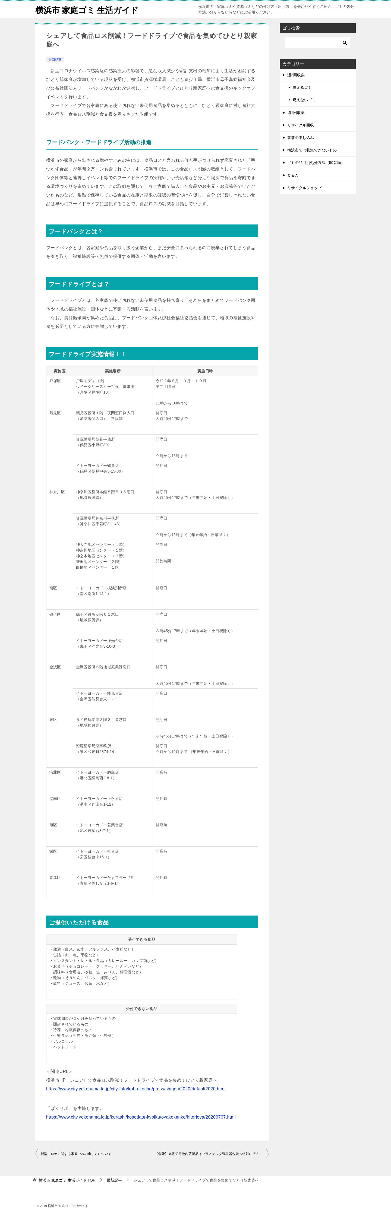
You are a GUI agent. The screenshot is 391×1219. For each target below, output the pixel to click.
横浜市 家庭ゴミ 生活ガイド (86, 9)
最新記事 (55, 60)
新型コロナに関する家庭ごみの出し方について (76, 1154)
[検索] (317, 42)
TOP (67, 1180)
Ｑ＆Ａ (292, 175)
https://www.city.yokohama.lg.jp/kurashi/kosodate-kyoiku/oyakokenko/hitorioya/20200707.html (141, 1117)
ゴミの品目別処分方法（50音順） (316, 162)
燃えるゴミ (302, 87)
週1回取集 (296, 112)
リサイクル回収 (300, 125)
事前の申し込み (300, 137)
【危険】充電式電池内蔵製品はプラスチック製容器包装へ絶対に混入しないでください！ (212, 1154)
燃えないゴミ (304, 100)
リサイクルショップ (304, 188)
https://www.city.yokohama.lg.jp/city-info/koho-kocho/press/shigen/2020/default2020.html (136, 1089)
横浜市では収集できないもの (312, 150)
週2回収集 (296, 75)
